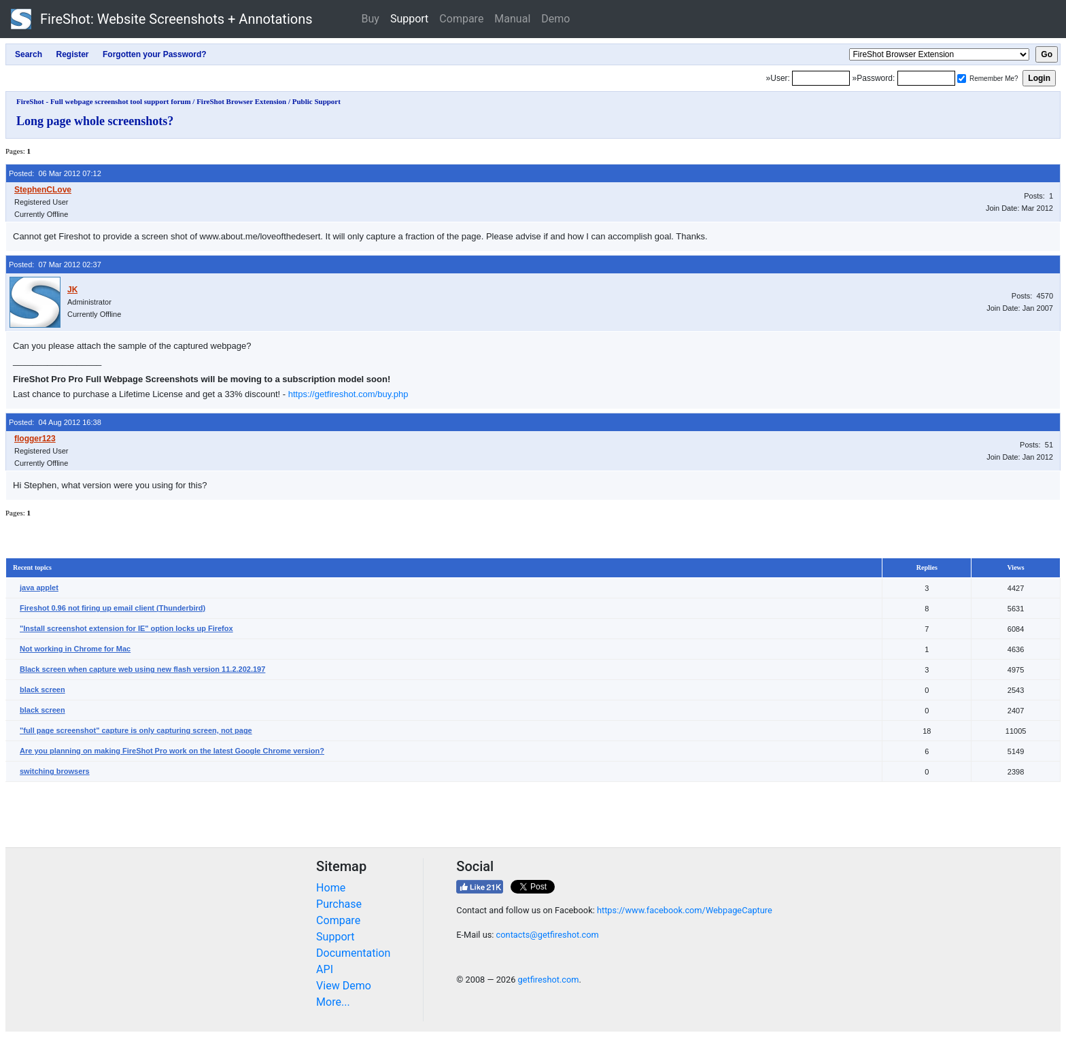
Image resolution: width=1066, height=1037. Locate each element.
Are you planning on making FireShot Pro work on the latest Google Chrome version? (172, 751)
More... (333, 1002)
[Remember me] (961, 78)
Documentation (353, 953)
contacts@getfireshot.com (547, 935)
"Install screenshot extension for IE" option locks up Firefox (126, 628)
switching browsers (55, 771)
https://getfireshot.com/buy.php (348, 394)
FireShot (162, 19)
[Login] (821, 78)
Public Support (316, 101)
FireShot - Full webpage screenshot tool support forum (103, 101)
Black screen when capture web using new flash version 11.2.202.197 (142, 669)
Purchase (339, 904)
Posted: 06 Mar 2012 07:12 (55, 173)
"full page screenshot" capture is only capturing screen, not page (136, 730)
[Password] (926, 78)
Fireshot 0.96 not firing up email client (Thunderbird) (112, 608)
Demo (555, 18)
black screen (42, 689)
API (324, 969)
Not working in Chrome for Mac (75, 649)
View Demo (343, 985)
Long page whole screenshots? (94, 121)
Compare (461, 18)
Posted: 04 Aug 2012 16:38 (55, 422)
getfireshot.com (548, 979)
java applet (39, 587)
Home (330, 887)
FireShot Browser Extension (241, 101)
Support (409, 18)
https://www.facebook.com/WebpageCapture (684, 910)
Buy (370, 18)
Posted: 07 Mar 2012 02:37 (55, 264)
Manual (512, 18)
